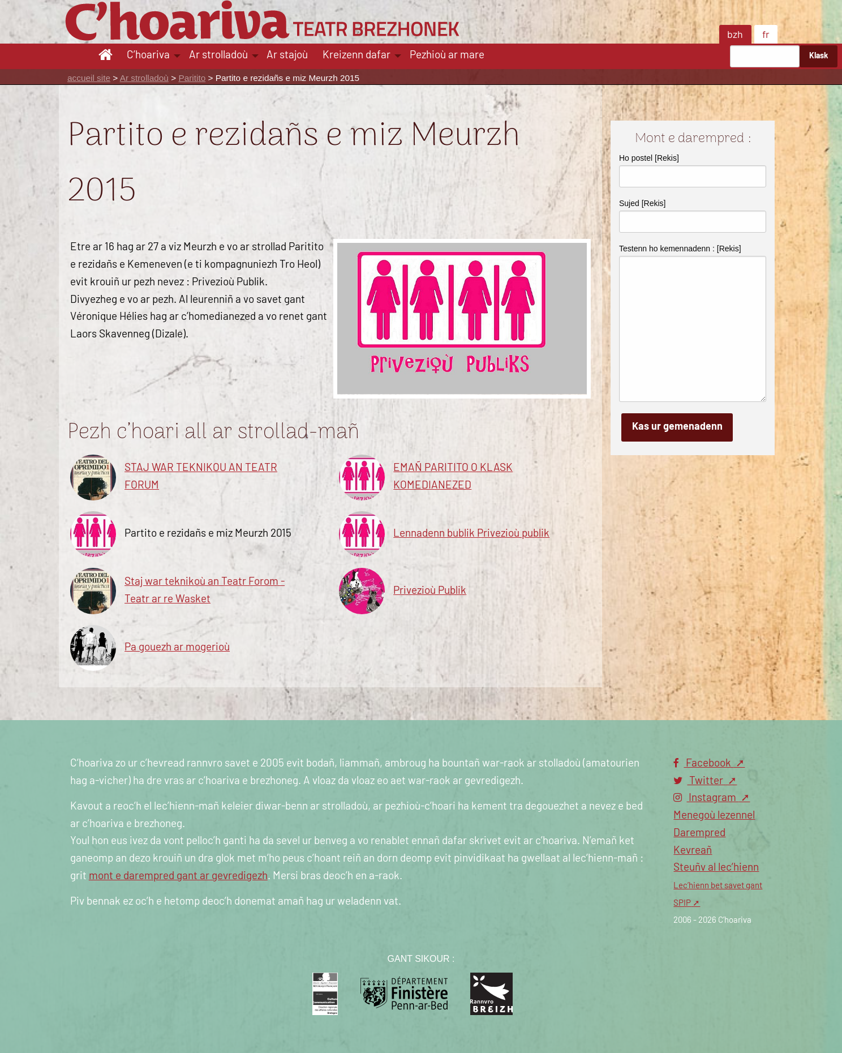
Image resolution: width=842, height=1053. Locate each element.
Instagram (705, 798)
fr (766, 35)
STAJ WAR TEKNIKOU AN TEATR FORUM (200, 477)
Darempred (699, 833)
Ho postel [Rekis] (692, 170)
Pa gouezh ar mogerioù (177, 647)
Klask (818, 56)
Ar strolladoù (218, 55)
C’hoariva (148, 55)
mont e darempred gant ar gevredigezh (178, 876)
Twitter (699, 781)
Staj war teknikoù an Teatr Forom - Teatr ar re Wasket (204, 590)
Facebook (703, 763)
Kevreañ (692, 850)
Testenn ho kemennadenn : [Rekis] (692, 323)
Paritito (191, 78)
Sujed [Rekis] (692, 216)
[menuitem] (107, 56)
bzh (735, 35)
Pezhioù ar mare (447, 55)
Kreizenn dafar (356, 55)
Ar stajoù (287, 55)
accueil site (88, 78)
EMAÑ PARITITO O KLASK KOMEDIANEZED (453, 477)
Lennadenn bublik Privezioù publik (471, 533)
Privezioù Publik (429, 590)
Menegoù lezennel (714, 815)
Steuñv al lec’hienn (716, 867)
